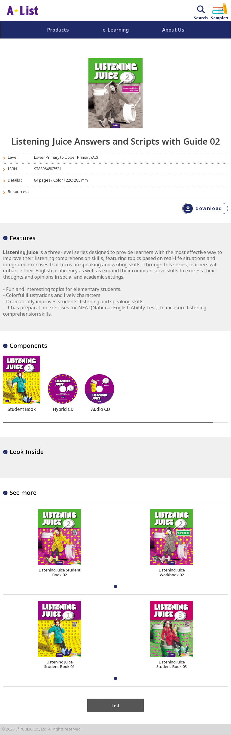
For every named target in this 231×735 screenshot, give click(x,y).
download (209, 208)
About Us (173, 29)
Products (58, 29)
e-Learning (116, 29)
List (115, 705)
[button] (115, 586)
